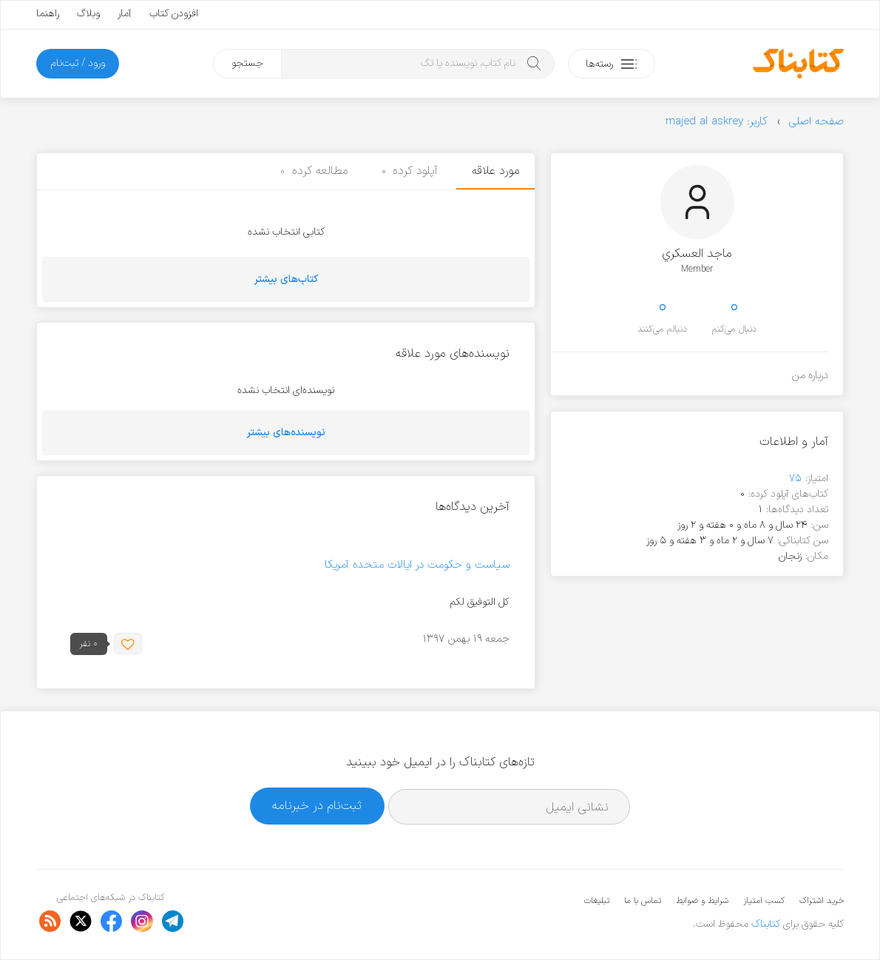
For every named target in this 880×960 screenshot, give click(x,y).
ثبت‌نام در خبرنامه (317, 805)
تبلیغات (596, 900)
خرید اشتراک (821, 900)
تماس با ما (642, 900)
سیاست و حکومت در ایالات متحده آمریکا (417, 565)
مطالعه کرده (314, 171)
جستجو (247, 63)
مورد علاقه (495, 171)
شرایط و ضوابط (702, 900)
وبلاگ (88, 13)
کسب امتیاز (764, 900)
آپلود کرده (410, 171)
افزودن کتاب (173, 13)
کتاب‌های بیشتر (286, 279)
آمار (125, 13)
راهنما (47, 13)
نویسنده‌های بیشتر (286, 432)
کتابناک (765, 924)
